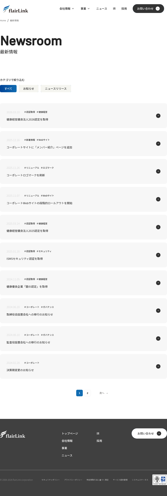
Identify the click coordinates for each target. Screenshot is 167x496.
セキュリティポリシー (51, 479)
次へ (104, 393)
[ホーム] (15, 9)
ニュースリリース (56, 88)
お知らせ (28, 88)
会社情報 (64, 8)
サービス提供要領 (120, 479)
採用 (124, 8)
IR (114, 8)
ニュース (101, 8)
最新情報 (14, 20)
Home (3, 20)
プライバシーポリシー (73, 479)
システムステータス (140, 479)
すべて (8, 88)
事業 (83, 8)
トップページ (70, 433)
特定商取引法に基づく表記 (97, 479)
